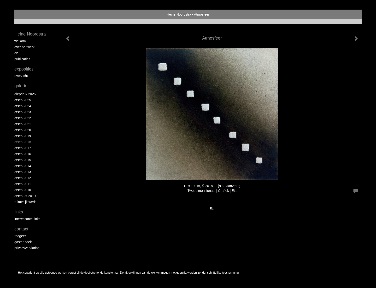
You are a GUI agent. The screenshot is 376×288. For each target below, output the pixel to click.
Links (18, 212)
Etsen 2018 (22, 142)
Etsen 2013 (22, 172)
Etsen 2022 (22, 118)
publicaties (22, 59)
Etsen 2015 (22, 160)
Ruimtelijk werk (25, 202)
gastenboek (23, 242)
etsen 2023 (22, 112)
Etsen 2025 (22, 100)
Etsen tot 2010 (25, 196)
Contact (21, 229)
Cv (16, 53)
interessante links (27, 219)
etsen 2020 (22, 130)
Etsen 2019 (22, 136)
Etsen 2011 (22, 184)
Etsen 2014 (22, 166)
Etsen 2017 (22, 148)
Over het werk (24, 47)
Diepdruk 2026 (25, 94)
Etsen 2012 (22, 178)
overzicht (21, 76)
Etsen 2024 (22, 106)
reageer (20, 236)
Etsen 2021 (22, 124)
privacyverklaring (27, 248)
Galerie (20, 85)
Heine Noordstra (179, 14)
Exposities (24, 69)
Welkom (20, 41)
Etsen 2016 (22, 154)
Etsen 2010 (22, 190)
